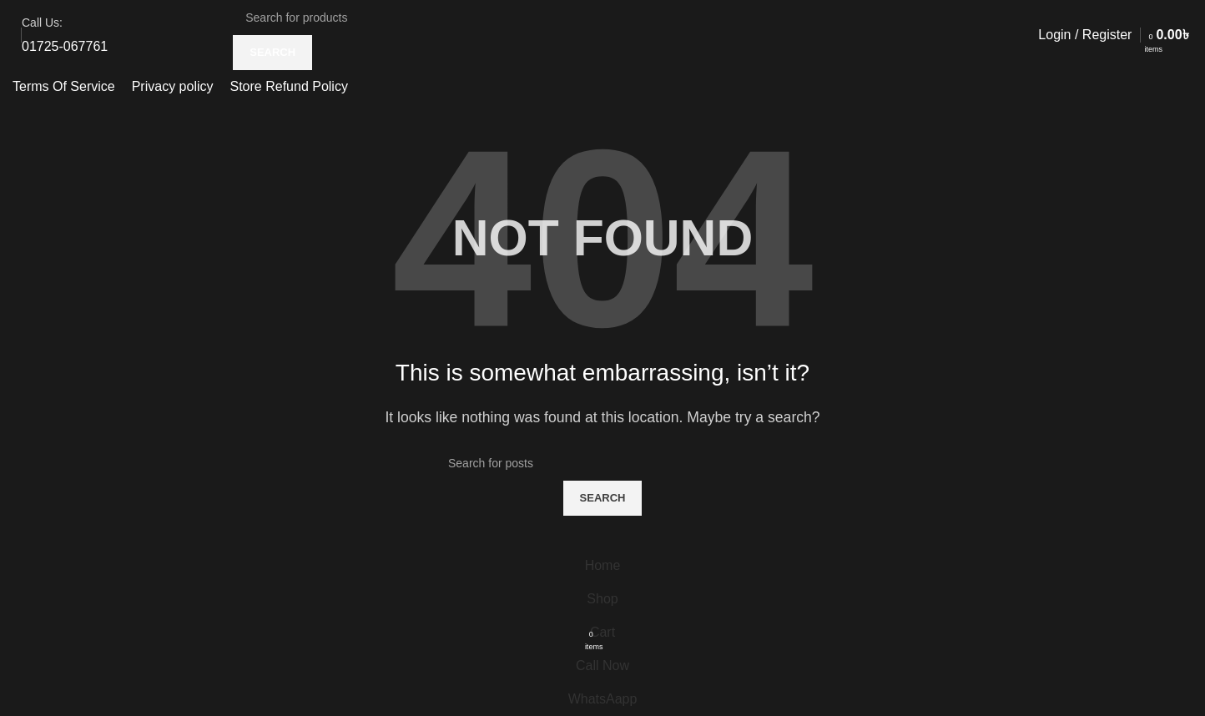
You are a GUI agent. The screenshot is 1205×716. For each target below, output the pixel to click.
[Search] (360, 17)
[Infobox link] (65, 35)
